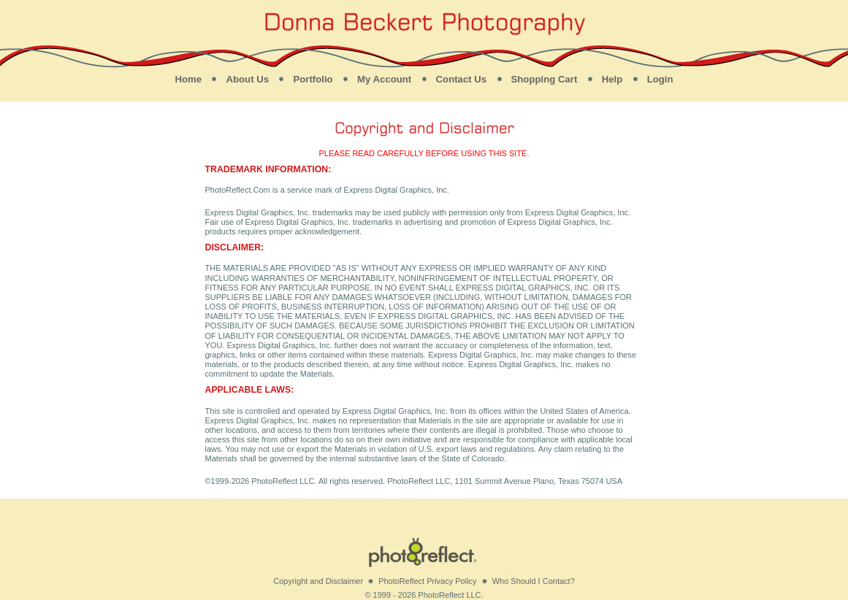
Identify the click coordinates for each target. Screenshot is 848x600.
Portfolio (312, 79)
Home (188, 79)
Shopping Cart (544, 79)
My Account (384, 79)
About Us (247, 79)
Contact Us (461, 79)
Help (612, 79)
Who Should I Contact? (533, 581)
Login (660, 79)
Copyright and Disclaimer (318, 581)
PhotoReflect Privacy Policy (427, 581)
